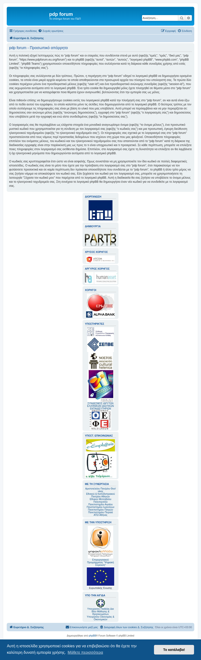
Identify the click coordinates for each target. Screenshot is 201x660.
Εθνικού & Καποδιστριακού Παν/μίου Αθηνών (100, 495)
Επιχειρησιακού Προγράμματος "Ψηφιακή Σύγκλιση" (100, 546)
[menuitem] (50, 31)
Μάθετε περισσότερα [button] (85, 652)
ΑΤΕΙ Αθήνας (100, 515)
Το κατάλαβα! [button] (174, 650)
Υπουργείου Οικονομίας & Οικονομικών (100, 618)
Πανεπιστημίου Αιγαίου (100, 504)
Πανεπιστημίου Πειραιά (100, 512)
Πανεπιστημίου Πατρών (100, 509)
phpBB (92, 635)
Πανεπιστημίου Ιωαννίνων (100, 507)
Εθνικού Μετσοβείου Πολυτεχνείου (100, 500)
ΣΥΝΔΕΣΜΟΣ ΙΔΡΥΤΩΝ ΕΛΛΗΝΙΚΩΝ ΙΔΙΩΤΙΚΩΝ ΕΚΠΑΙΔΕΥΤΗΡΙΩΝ (100, 406)
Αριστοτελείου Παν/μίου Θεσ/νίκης (100, 490)
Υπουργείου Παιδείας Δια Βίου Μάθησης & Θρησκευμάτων (100, 611)
